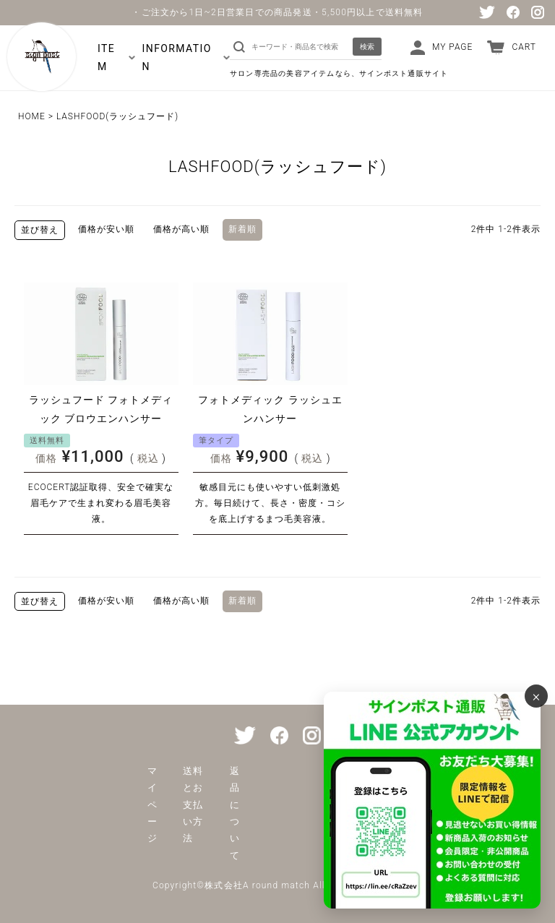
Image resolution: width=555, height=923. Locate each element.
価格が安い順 (106, 229)
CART (524, 47)
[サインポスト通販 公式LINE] (432, 800)
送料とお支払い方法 (193, 804)
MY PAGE (452, 47)
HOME (32, 116)
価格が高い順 (181, 229)
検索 (367, 47)
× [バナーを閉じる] (536, 696)
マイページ (152, 804)
